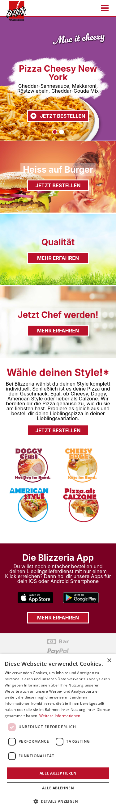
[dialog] (58, 732)
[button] (58, 801)
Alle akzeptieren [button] (58, 773)
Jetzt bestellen (57, 116)
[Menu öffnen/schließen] (105, 8)
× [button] (109, 660)
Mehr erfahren (58, 258)
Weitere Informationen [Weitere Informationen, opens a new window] (59, 715)
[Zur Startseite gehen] (14, 11)
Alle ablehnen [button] (58, 788)
